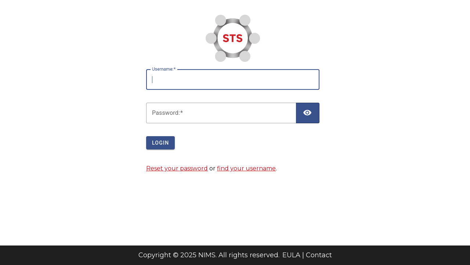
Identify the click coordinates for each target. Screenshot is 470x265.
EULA (291, 255)
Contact (319, 255)
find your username (246, 168)
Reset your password (177, 168)
